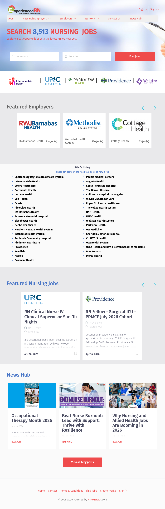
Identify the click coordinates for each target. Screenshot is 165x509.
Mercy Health (94, 255)
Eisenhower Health (26, 220)
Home (41, 490)
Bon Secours (93, 251)
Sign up (154, 9)
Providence (21, 246)
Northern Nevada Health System (34, 229)
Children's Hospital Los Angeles (105, 194)
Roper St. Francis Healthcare (103, 203)
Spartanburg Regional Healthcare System (39, 176)
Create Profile (108, 490)
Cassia (18, 203)
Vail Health (21, 198)
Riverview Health (25, 207)
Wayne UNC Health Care (100, 198)
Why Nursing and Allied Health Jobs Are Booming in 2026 (130, 423)
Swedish (20, 251)
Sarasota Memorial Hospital (31, 216)
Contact (52, 490)
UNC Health (93, 212)
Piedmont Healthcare (27, 242)
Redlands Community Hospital (33, 238)
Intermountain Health (27, 181)
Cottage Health (23, 194)
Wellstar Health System (100, 220)
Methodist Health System (30, 233)
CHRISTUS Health (96, 238)
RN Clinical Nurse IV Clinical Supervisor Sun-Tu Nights (50, 317)
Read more (16, 442)
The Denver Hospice (98, 190)
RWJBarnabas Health (27, 212)
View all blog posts (82, 462)
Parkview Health (96, 225)
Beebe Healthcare (25, 225)
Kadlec (19, 255)
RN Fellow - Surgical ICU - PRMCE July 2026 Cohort (111, 314)
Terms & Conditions (71, 490)
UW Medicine (94, 229)
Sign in (143, 9)
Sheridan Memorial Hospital (103, 233)
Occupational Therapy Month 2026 (31, 418)
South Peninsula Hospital (101, 185)
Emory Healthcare (25, 185)
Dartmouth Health (25, 190)
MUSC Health (93, 216)
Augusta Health (95, 181)
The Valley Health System (101, 207)
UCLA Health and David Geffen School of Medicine (115, 246)
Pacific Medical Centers (100, 176)
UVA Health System (97, 242)
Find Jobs (134, 56)
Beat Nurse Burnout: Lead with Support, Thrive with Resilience (82, 423)
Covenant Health (24, 260)
